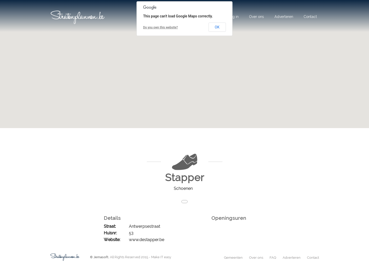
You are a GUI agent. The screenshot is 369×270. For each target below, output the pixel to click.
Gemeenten (233, 257)
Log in (233, 16)
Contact (310, 16)
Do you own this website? (160, 27)
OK (217, 27)
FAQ (273, 257)
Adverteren (283, 16)
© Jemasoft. (99, 257)
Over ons (256, 16)
